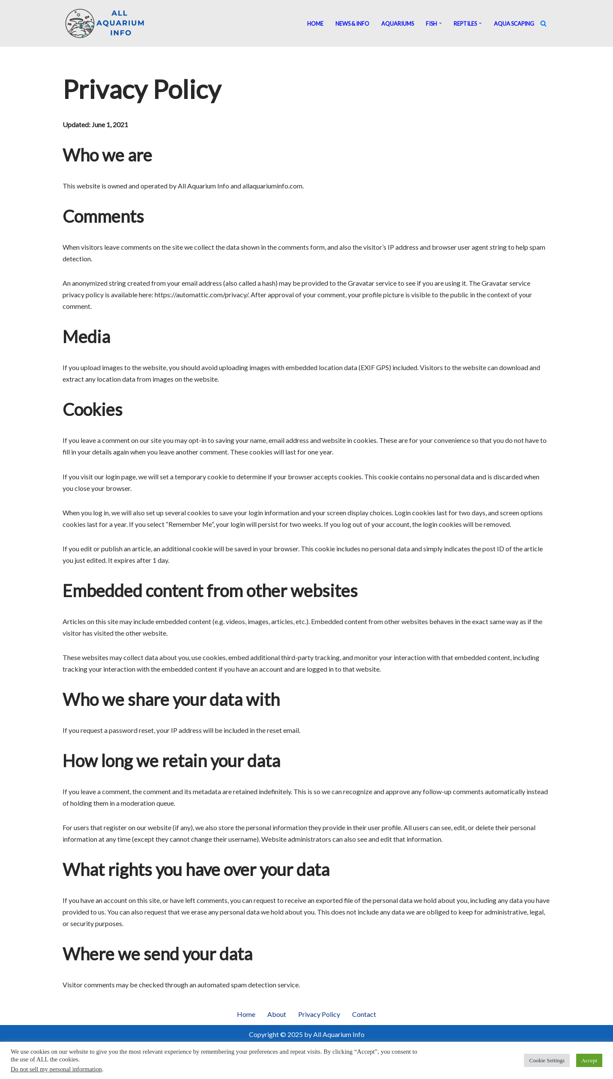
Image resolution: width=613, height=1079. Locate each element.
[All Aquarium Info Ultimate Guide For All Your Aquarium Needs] (105, 23)
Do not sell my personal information (56, 1069)
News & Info (352, 23)
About (276, 1016)
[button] (440, 23)
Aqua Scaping (514, 23)
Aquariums (397, 23)
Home (315, 23)
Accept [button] (589, 1060)
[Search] (543, 23)
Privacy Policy (319, 1016)
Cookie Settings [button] (547, 1060)
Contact (364, 1016)
